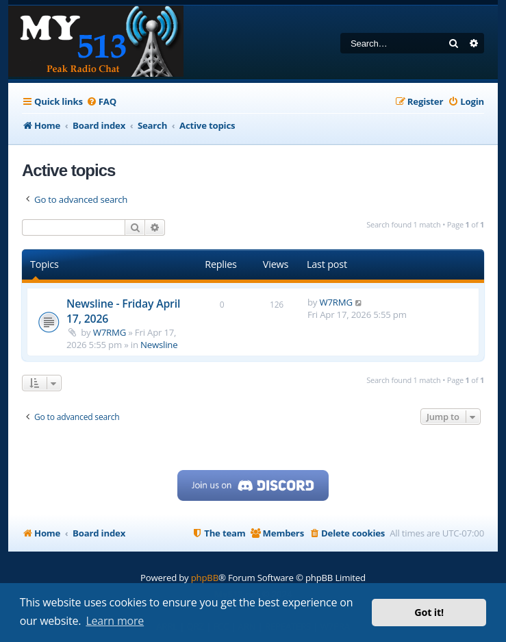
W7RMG (109, 332)
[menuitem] (101, 102)
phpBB (204, 577)
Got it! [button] (429, 612)
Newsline (158, 344)
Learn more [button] (115, 620)
